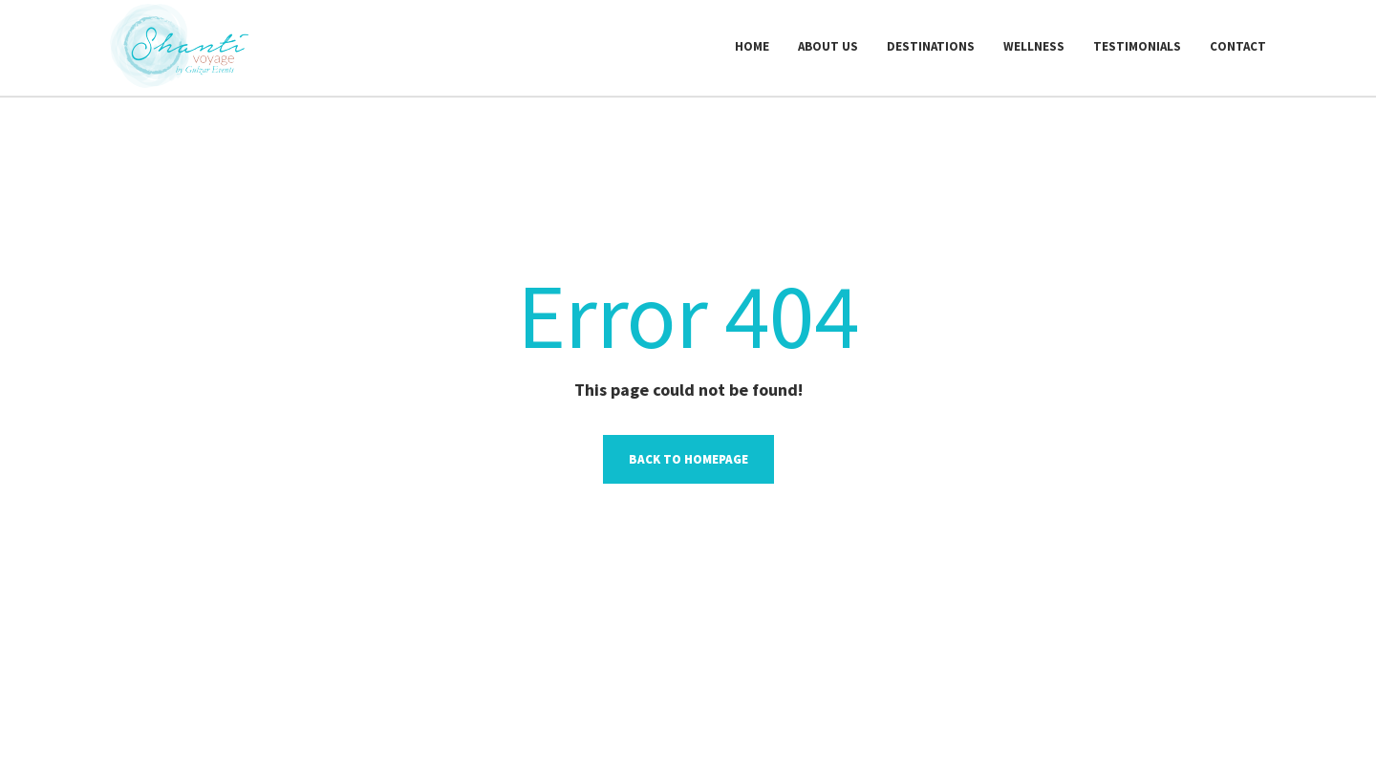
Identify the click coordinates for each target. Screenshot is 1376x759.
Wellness (1033, 46)
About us (828, 46)
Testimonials (1137, 46)
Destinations (931, 46)
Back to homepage (688, 459)
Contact (1238, 46)
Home (752, 46)
